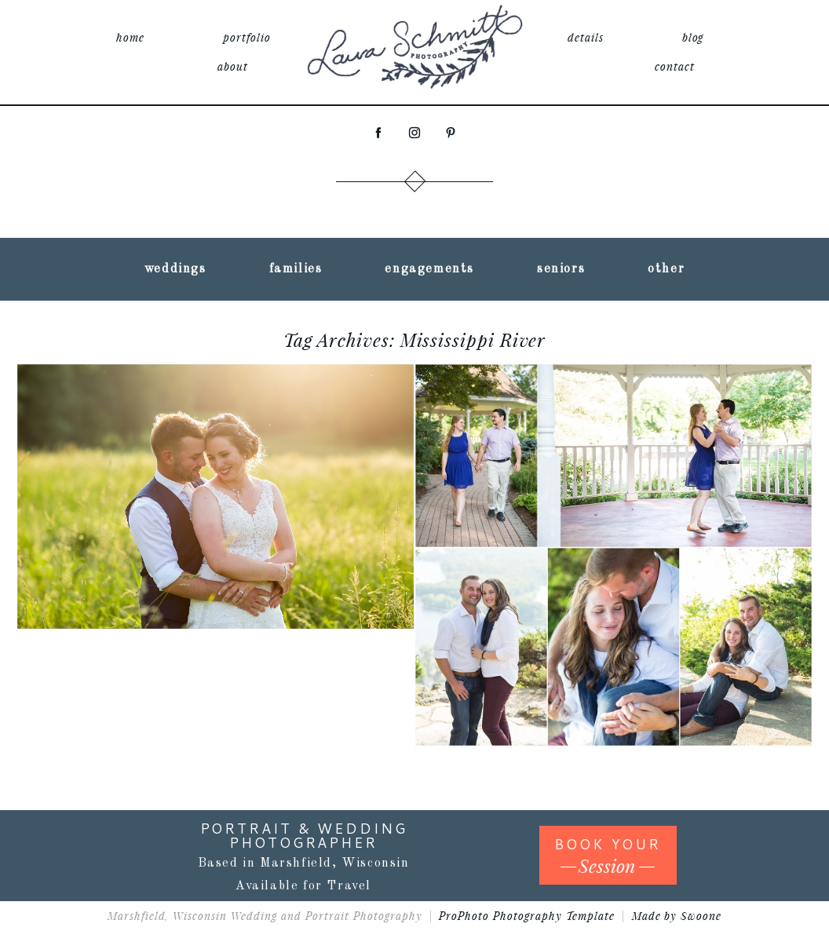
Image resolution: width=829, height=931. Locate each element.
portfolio (247, 37)
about (232, 66)
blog (693, 37)
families (296, 269)
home (130, 37)
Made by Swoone (677, 915)
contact (675, 66)
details (586, 37)
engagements (429, 269)
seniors (561, 269)
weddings (175, 269)
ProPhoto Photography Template (526, 915)
